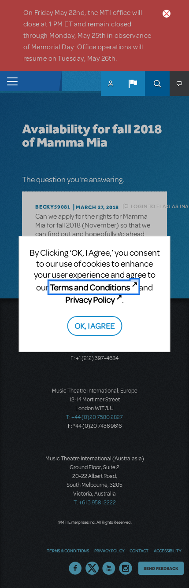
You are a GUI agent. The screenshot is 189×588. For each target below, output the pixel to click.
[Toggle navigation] (10, 81)
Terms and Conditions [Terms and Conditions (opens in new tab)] (90, 287)
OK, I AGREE (94, 325)
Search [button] (157, 83)
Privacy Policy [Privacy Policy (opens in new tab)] (90, 299)
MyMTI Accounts (110, 83)
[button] (132, 83)
